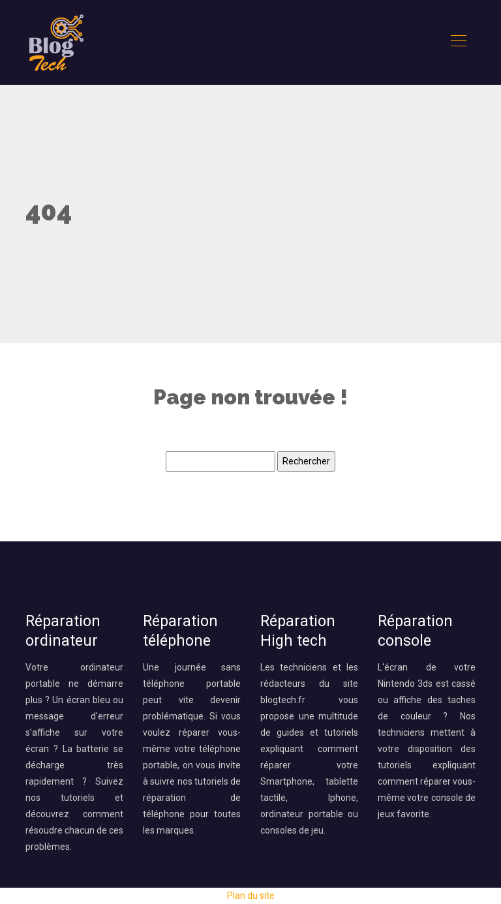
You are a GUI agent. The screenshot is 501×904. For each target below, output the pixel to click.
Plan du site (251, 895)
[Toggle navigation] (458, 42)
